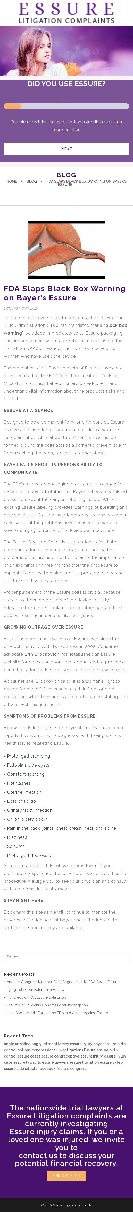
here (91, 865)
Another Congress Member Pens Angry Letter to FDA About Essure (63, 982)
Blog (32, 181)
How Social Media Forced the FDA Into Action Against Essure (57, 1013)
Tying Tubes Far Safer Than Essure (35, 990)
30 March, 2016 (26, 308)
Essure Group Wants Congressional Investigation (47, 1005)
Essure (90, 1050)
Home (11, 181)
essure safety (112, 1062)
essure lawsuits (27, 1062)
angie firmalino (17, 1044)
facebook (46, 1069)
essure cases (29, 1056)
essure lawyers (55, 1062)
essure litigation (84, 1062)
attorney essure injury (73, 1044)
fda (59, 1069)
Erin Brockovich (42, 654)
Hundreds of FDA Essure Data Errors (37, 997)
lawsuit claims (46, 491)
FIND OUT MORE (67, 1176)
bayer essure (104, 1044)
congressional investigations (57, 1050)
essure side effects (20, 1069)
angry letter (42, 1044)
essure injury (91, 1056)
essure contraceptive (60, 1056)
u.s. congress (75, 1069)
